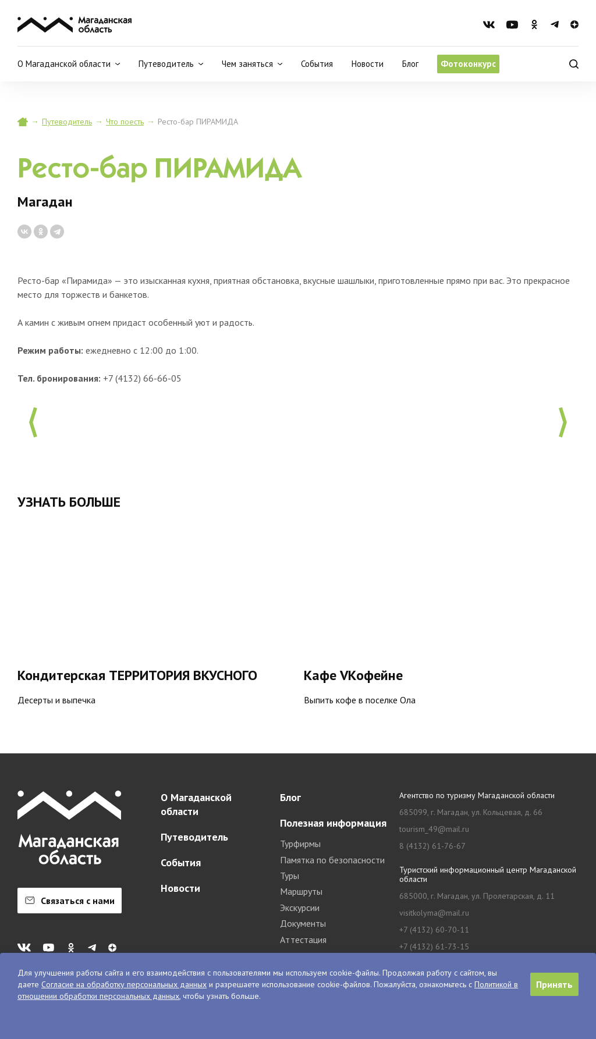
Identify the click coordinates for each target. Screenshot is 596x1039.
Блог (410, 63)
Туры (289, 875)
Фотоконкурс (468, 63)
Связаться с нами (70, 900)
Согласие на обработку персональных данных (124, 984)
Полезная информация (333, 823)
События (317, 63)
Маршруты (301, 891)
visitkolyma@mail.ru (434, 913)
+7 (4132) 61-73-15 (434, 947)
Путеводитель (67, 121)
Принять (554, 984)
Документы (303, 923)
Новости (368, 63)
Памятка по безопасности (332, 860)
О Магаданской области (196, 804)
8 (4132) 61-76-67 (432, 846)
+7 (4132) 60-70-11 (434, 930)
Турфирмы (300, 843)
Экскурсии (300, 907)
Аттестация (303, 939)
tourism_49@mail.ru (434, 829)
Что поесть (125, 121)
